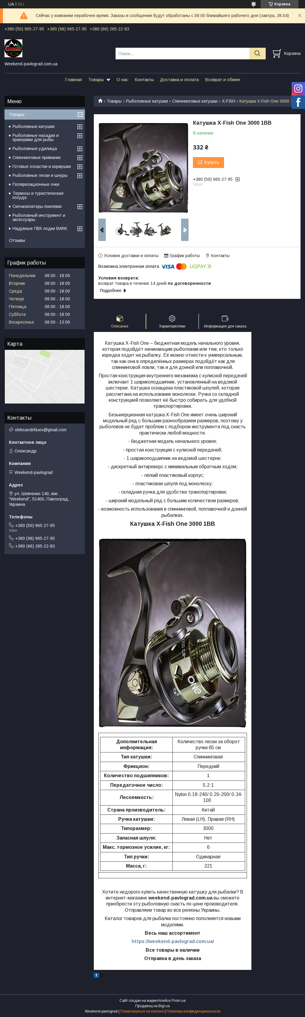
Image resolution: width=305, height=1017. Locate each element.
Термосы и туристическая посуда (38, 195)
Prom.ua (179, 1001)
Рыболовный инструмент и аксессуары (39, 217)
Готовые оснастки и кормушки (42, 166)
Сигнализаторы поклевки (37, 206)
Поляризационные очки (36, 184)
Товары (96, 79)
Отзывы (17, 240)
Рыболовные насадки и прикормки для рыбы (36, 137)
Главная (73, 79)
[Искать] (257, 53)
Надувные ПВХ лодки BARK (40, 228)
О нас (122, 79)
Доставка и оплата (179, 79)
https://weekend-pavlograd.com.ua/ (173, 941)
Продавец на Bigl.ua (152, 1006)
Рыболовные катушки (147, 101)
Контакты (144, 79)
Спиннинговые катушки (194, 101)
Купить (211, 162)
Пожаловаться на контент (142, 1011)
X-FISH (228, 101)
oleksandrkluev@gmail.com (40, 429)
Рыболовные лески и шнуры (40, 175)
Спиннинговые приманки (36, 157)
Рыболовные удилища (35, 148)
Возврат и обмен (222, 79)
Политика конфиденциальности (193, 1011)
